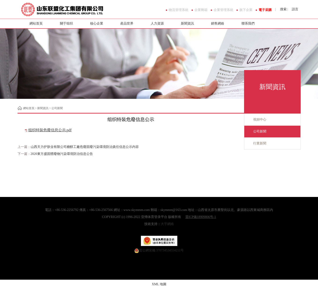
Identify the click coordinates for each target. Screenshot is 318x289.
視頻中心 (255, 119)
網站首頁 (36, 23)
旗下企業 (245, 10)
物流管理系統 (178, 10)
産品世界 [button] (126, 23)
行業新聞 (255, 143)
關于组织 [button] (66, 23)
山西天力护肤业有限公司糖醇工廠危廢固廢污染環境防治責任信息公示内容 (85, 147)
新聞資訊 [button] (187, 23)
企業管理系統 (223, 10)
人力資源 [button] (157, 23)
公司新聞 (57, 108)
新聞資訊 (42, 108)
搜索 (283, 9)
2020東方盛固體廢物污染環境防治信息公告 (62, 154)
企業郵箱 (201, 10)
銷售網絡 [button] (217, 23)
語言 (294, 9)
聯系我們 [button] (248, 23)
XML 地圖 (159, 284)
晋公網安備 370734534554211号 (161, 250)
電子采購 (265, 10)
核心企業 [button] (96, 23)
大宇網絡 (167, 224)
